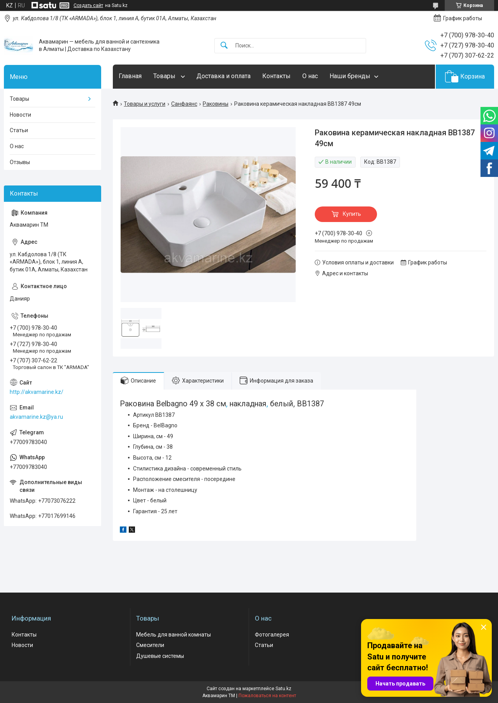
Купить (352, 214)
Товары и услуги (144, 104)
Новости (20, 115)
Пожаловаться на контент (267, 695)
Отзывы (20, 162)
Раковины (215, 104)
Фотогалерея (272, 634)
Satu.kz (283, 688)
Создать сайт (88, 5)
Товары (165, 76)
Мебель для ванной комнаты (173, 634)
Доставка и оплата (223, 76)
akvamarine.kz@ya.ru (36, 417)
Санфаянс (184, 104)
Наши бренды (350, 76)
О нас (310, 76)
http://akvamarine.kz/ (36, 392)
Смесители (150, 645)
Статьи (19, 130)
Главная (130, 76)
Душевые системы (160, 656)
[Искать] (224, 46)
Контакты (276, 76)
